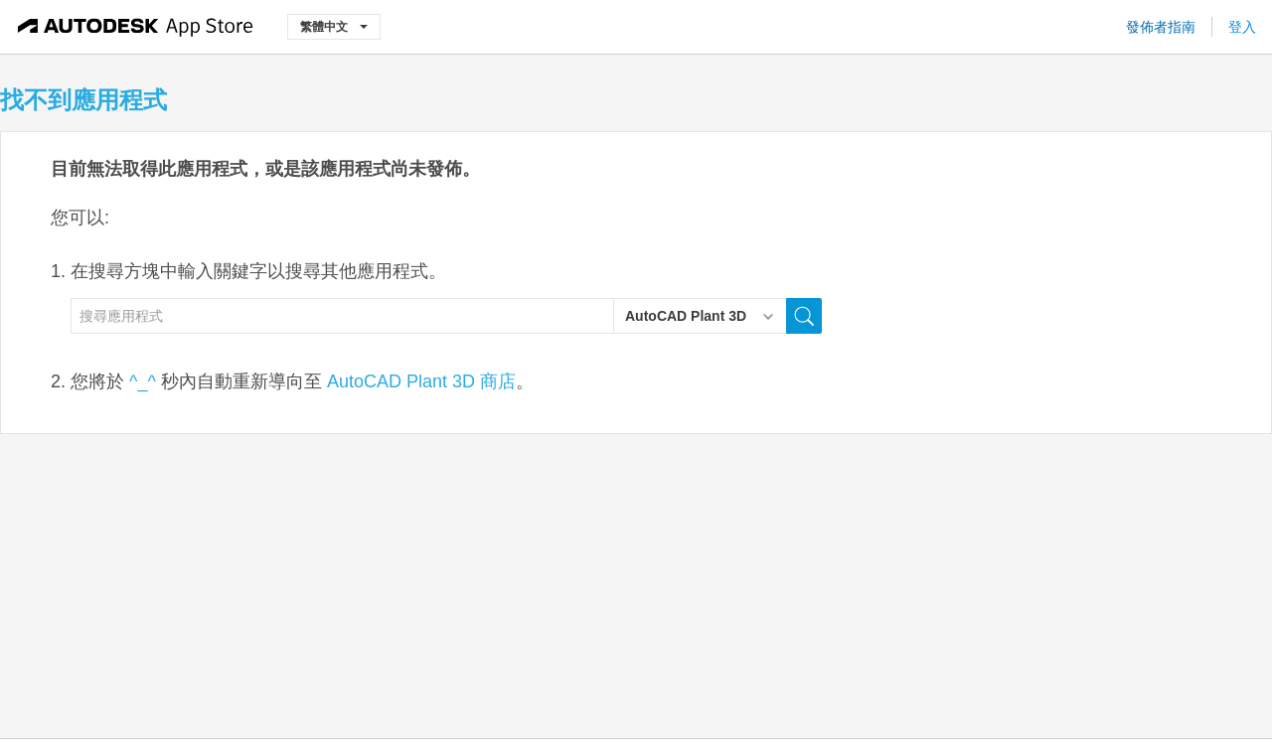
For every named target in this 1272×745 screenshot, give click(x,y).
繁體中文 (334, 26)
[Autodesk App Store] (135, 27)
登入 (1242, 27)
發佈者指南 (1160, 27)
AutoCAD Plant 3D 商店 (421, 381)
